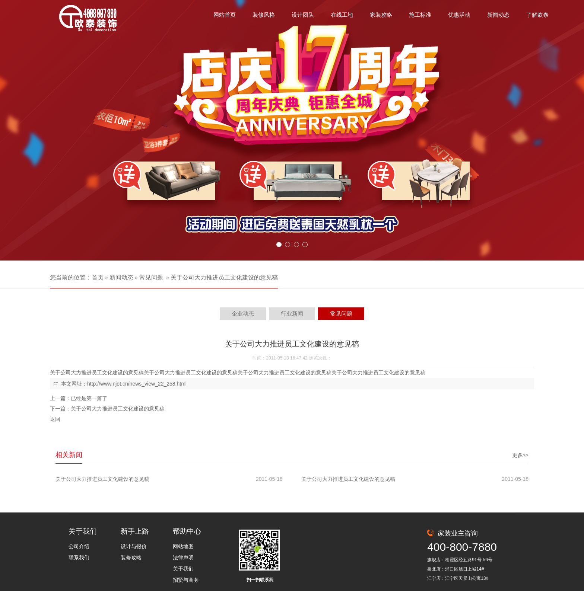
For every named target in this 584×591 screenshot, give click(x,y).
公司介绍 (79, 546)
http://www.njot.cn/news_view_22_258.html (137, 384)
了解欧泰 (537, 15)
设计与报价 (134, 546)
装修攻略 (131, 557)
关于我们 (83, 531)
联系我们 (79, 557)
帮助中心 (187, 531)
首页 (98, 277)
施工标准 (420, 15)
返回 (55, 419)
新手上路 (135, 531)
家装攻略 (381, 15)
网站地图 (183, 546)
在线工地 (342, 15)
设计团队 (303, 15)
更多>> (520, 455)
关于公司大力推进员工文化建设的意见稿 (224, 277)
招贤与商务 (186, 580)
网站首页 (224, 15)
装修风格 (264, 15)
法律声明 (183, 557)
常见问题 (151, 277)
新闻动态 (498, 15)
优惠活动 (459, 15)
